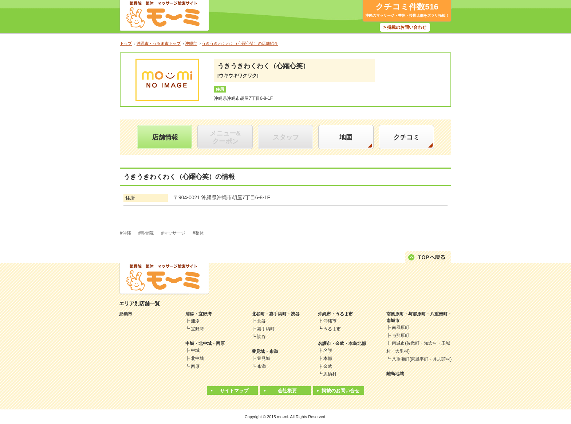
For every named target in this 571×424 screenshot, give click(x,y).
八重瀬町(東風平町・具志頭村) (422, 359)
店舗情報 (165, 137)
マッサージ (174, 233)
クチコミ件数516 (406, 6)
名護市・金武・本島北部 (342, 343)
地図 (346, 137)
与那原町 (400, 335)
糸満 (261, 366)
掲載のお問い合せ (340, 390)
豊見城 (263, 358)
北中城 (197, 358)
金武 (327, 366)
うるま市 (332, 328)
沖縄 (126, 233)
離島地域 (395, 373)
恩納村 (329, 374)
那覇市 (125, 314)
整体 (199, 233)
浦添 (195, 320)
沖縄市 (329, 320)
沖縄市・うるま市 (335, 314)
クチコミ (406, 137)
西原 (195, 366)
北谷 (261, 320)
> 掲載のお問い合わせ (404, 27)
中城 (195, 350)
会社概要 (287, 390)
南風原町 (400, 327)
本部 (327, 358)
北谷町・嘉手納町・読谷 (276, 314)
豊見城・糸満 (265, 351)
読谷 (261, 336)
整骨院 (147, 233)
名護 (327, 350)
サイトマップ (234, 390)
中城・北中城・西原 (205, 343)
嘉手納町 (266, 328)
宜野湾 (197, 328)
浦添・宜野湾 (198, 314)
